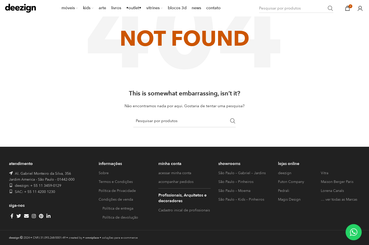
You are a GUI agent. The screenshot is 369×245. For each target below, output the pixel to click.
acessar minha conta (174, 173)
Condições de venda (116, 199)
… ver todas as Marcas (339, 199)
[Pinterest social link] (41, 216)
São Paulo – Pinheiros (235, 181)
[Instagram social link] (33, 216)
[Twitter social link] (19, 216)
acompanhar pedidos (175, 181)
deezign (284, 173)
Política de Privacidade (117, 190)
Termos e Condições (116, 181)
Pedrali (283, 190)
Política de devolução (120, 217)
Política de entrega (117, 208)
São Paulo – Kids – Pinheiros (241, 199)
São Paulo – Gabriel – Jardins (242, 173)
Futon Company (291, 181)
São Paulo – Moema (234, 190)
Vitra (324, 173)
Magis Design (289, 199)
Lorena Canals (332, 190)
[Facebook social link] (12, 216)
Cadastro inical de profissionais (184, 210)
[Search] (296, 8)
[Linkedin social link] (48, 216)
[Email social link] (26, 216)
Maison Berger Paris (337, 181)
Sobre (104, 173)
